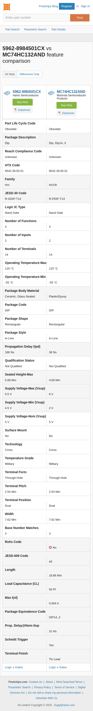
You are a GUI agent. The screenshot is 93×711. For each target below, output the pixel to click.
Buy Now (22, 102)
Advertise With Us (46, 698)
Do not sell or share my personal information (54, 692)
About (49, 682)
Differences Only (29, 74)
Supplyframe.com (64, 705)
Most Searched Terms (69, 682)
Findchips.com (7, 7)
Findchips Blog (48, 6)
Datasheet (22, 110)
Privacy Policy (42, 687)
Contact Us (35, 682)
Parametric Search (19, 687)
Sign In (85, 6)
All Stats (10, 74)
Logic (8, 667)
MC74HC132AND (71, 92)
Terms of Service (64, 687)
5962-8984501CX (27, 92)
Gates (19, 667)
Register (66, 6)
